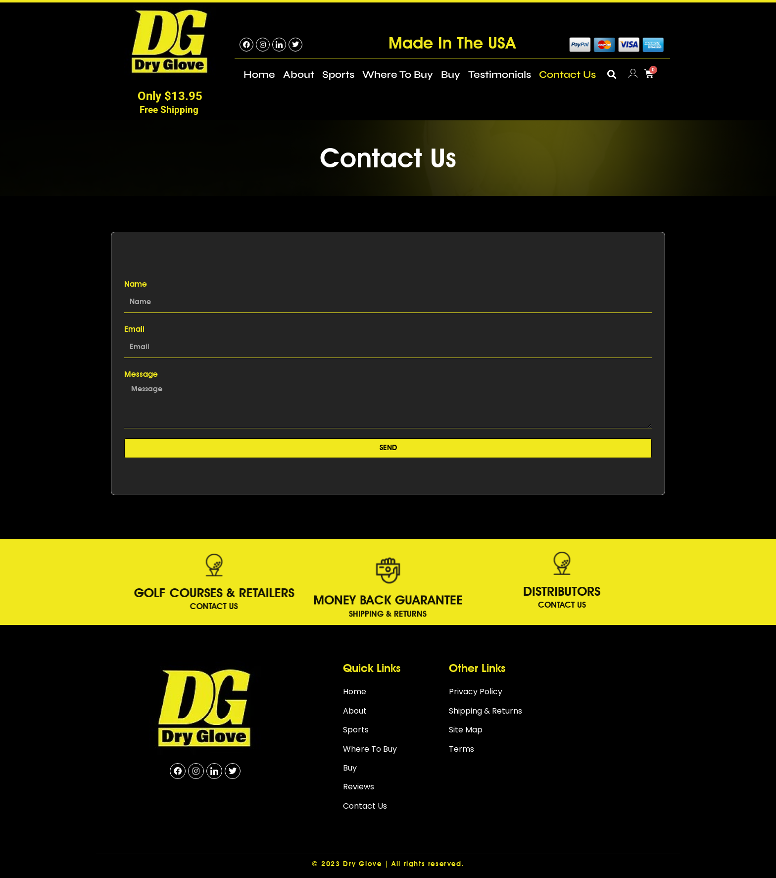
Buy (450, 74)
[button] (612, 74)
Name (135, 284)
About (298, 74)
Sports (338, 74)
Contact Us (567, 74)
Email (134, 329)
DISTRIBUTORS (454, 591)
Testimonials (499, 74)
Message (141, 374)
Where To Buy (397, 74)
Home (259, 74)
